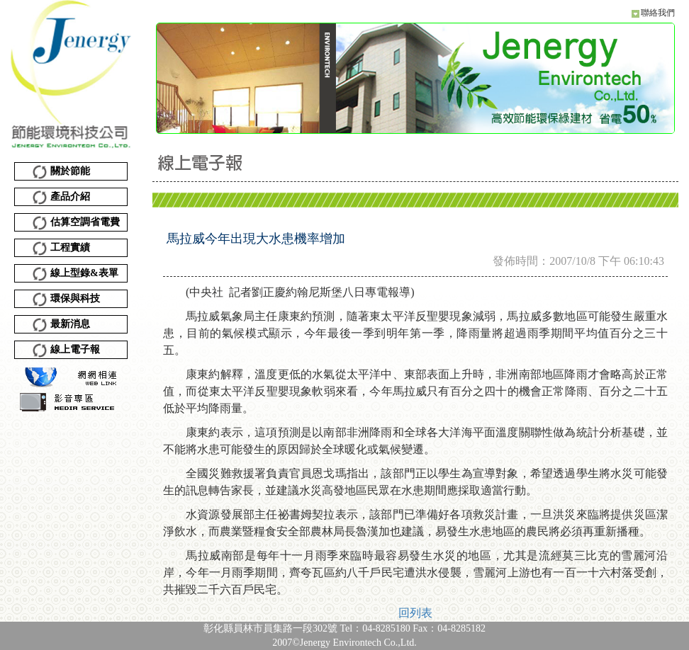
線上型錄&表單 (75, 274)
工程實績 (61, 248)
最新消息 (61, 325)
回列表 (415, 613)
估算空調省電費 (76, 223)
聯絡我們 (658, 13)
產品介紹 (61, 197)
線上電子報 (66, 350)
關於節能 (61, 172)
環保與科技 (66, 299)
